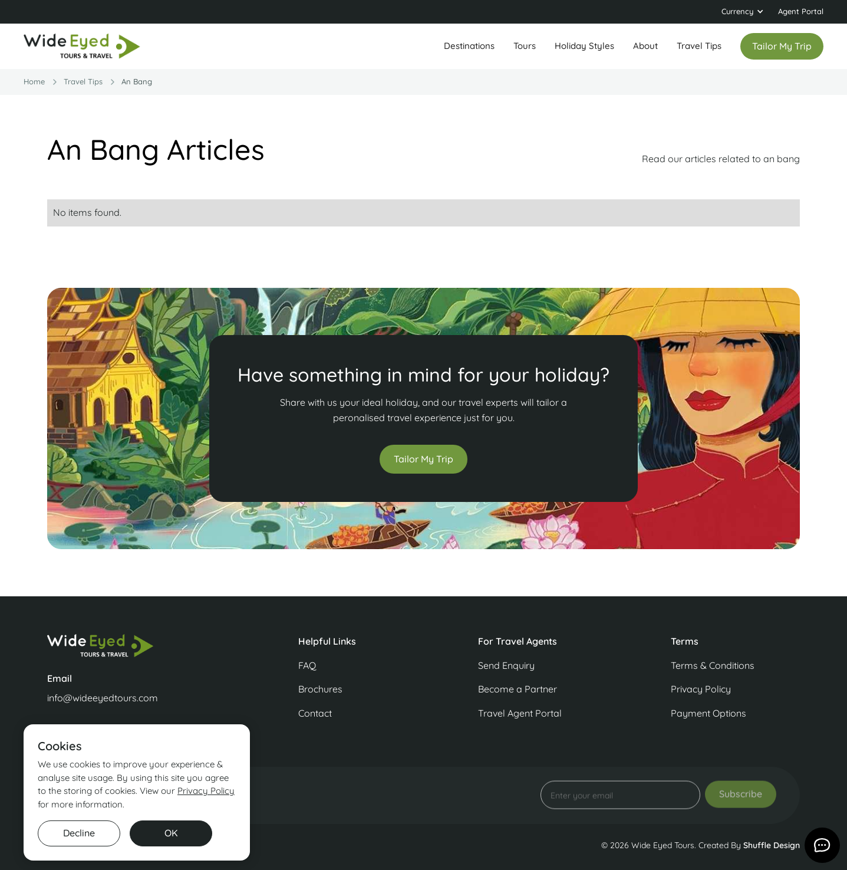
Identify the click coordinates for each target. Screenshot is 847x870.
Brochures (320, 689)
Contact (315, 713)
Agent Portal (800, 11)
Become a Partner (517, 689)
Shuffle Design (771, 845)
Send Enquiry (506, 665)
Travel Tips (699, 45)
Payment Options (708, 713)
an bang (136, 81)
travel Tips (83, 81)
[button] (743, 12)
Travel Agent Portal (520, 713)
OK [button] (171, 833)
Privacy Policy (701, 689)
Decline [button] (79, 833)
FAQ (307, 665)
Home (34, 81)
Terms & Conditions (712, 665)
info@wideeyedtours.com (102, 698)
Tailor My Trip (423, 459)
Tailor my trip (782, 46)
